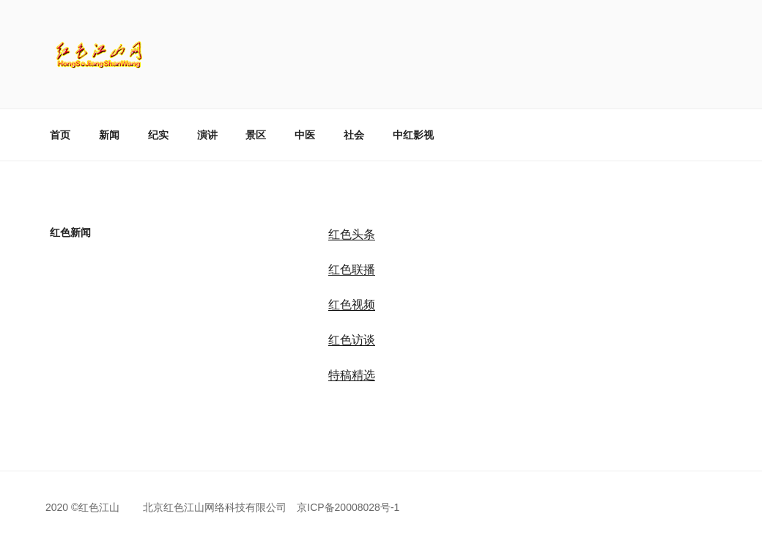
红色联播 (351, 269)
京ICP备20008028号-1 (348, 507)
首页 (60, 135)
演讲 (207, 135)
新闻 (109, 135)
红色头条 (351, 234)
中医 (305, 135)
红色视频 (351, 304)
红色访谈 (351, 340)
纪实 (158, 135)
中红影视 (413, 135)
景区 (255, 135)
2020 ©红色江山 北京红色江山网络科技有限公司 (171, 507)
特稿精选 (351, 375)
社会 (354, 135)
